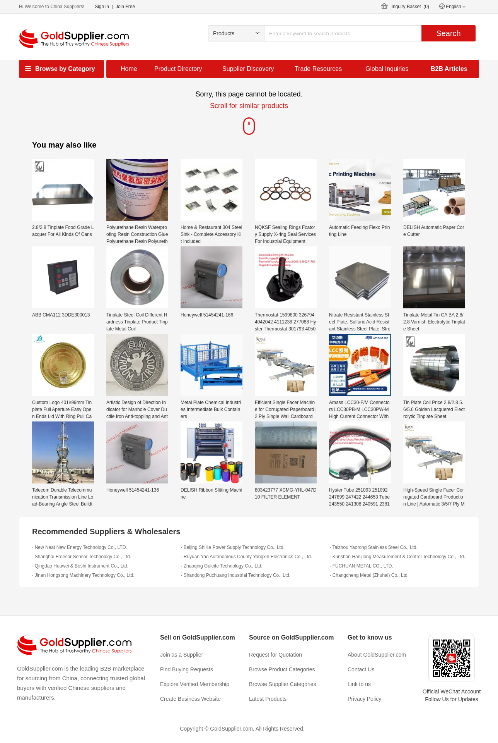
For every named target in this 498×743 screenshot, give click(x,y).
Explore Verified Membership (194, 684)
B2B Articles (449, 68)
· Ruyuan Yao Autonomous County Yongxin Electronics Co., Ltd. (246, 556)
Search (448, 33)
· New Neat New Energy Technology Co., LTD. (79, 547)
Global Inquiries (386, 68)
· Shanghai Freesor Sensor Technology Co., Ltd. (81, 556)
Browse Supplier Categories (282, 684)
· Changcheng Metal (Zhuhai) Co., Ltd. (369, 575)
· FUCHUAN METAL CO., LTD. (361, 566)
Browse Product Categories (282, 669)
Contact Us (361, 669)
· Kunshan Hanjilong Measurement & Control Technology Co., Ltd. (397, 556)
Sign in (102, 6)
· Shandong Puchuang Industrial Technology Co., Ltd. (235, 575)
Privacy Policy (364, 699)
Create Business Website (190, 699)
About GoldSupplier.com (377, 655)
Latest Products (268, 699)
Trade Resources (318, 68)
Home (129, 68)
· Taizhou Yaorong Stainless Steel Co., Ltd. (374, 547)
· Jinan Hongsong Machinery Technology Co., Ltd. (83, 575)
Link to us (359, 684)
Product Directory (178, 68)
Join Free (125, 6)
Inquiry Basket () (410, 6)
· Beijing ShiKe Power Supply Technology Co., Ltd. (233, 547)
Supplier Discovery (248, 68)
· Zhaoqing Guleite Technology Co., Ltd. (222, 566)
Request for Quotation (275, 655)
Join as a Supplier (181, 655)
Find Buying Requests (186, 669)
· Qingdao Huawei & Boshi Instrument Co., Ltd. (80, 566)
